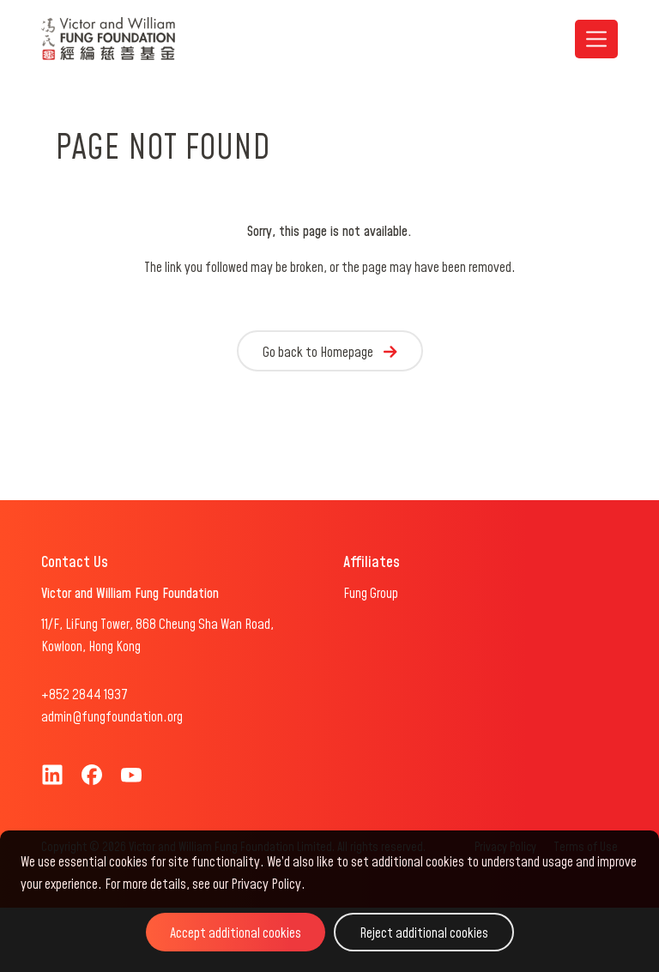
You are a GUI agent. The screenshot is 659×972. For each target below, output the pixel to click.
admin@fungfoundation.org (112, 717)
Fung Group (370, 593)
